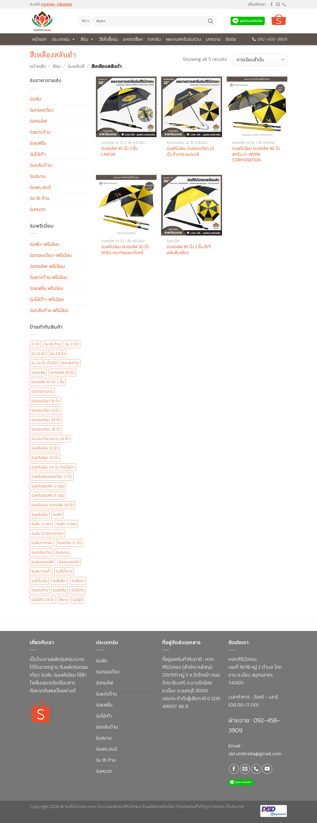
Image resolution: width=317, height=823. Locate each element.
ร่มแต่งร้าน (40, 132)
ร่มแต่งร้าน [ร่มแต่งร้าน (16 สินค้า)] (39, 590)
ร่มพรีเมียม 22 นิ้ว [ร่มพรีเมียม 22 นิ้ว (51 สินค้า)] (44, 448)
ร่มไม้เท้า (38, 154)
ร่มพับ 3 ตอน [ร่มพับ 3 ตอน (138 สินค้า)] (66, 524)
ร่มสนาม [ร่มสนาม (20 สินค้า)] (62, 552)
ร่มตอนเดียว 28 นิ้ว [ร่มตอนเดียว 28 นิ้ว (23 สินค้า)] (46, 429)
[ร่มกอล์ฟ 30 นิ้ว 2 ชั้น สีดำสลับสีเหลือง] (191, 205)
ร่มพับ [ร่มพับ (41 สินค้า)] (57, 514)
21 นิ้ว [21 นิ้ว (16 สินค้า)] (35, 344)
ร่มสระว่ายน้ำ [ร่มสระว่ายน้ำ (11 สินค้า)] (41, 571)
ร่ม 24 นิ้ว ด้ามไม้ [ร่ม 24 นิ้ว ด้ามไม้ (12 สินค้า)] (44, 363)
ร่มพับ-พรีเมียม (44, 244)
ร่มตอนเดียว (41, 110)
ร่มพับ (35, 99)
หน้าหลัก (38, 66)
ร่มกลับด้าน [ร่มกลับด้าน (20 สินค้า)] (70, 363)
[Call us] (284, 4)
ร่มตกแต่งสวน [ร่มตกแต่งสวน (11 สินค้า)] (42, 391)
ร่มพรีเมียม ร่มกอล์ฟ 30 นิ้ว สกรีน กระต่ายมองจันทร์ (125, 249)
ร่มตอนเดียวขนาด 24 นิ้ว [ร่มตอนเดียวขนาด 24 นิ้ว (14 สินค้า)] (50, 439)
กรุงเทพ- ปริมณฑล (56, 4)
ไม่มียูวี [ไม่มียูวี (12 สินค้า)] (77, 599)
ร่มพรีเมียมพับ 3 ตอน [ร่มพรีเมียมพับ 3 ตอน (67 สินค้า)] (47, 495)
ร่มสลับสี (75, 66)
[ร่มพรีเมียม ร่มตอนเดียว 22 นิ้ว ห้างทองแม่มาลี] (191, 107)
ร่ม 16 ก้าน (39, 198)
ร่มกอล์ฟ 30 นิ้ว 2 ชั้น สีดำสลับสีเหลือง (189, 249)
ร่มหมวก (37, 209)
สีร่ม (87, 39)
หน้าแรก (39, 39)
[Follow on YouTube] (267, 769)
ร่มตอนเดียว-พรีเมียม (51, 255)
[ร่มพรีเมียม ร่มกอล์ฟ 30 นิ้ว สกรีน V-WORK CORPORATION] (257, 107)
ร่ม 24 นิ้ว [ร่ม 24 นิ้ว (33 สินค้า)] (57, 353)
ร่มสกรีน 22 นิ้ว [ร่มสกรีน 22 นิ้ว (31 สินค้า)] (69, 543)
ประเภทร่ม (64, 39)
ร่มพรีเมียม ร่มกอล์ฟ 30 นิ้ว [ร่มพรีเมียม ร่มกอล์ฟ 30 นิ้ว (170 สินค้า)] (52, 505)
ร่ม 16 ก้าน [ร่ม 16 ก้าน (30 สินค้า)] (52, 344)
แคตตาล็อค (133, 39)
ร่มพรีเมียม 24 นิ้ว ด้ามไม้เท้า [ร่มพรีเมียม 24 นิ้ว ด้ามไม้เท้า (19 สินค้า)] (53, 467)
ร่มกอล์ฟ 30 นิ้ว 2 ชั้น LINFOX (119, 151)
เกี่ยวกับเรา (257, 4)
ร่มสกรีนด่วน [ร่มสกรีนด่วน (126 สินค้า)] (41, 552)
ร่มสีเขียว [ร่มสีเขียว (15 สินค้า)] (59, 581)
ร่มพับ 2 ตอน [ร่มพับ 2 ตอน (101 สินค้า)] (41, 524)
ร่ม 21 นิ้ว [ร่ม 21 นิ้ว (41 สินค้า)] (72, 344)
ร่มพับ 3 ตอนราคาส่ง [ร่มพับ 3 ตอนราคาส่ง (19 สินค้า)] (47, 533)
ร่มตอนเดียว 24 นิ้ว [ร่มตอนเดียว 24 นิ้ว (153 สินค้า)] (46, 420)
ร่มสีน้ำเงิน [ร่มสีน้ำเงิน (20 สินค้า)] (39, 581)
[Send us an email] (278, 4)
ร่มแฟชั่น (38, 143)
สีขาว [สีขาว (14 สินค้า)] (63, 599)
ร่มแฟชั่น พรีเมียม (46, 288)
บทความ (213, 39)
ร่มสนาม (37, 176)
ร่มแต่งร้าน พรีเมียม (48, 277)
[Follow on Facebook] (272, 4)
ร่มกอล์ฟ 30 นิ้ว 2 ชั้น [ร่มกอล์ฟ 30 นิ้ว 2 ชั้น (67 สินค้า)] (47, 382)
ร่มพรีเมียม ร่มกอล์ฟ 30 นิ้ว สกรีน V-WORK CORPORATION (256, 154)
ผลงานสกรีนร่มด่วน (183, 39)
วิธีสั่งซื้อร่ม (108, 39)
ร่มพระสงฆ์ (40, 187)
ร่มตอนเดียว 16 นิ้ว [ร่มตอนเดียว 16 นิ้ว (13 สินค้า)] (45, 401)
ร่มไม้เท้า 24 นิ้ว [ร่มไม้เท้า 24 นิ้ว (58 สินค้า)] (42, 599)
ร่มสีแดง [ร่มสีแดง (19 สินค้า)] (78, 581)
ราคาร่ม (154, 39)
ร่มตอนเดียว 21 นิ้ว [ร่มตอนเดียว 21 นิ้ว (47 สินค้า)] (45, 410)
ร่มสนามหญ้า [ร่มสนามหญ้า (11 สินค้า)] (69, 562)
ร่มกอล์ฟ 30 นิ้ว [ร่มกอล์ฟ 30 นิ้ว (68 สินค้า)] (62, 372)
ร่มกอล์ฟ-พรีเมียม (47, 266)
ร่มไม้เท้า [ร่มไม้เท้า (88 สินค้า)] (77, 590)
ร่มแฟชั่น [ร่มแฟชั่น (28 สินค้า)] (59, 590)
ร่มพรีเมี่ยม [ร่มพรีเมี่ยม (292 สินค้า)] (39, 514)
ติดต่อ (230, 39)
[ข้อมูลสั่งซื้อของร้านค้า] (260, 60)
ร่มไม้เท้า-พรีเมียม (47, 299)
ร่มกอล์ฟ (38, 121)
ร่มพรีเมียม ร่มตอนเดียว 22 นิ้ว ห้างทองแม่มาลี (190, 151)
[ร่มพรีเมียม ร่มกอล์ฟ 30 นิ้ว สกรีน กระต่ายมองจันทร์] (126, 205)
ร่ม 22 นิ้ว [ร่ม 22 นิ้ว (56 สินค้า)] (38, 353)
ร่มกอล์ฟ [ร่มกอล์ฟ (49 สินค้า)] (38, 372)
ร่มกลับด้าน (41, 165)
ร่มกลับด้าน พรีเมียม (49, 310)
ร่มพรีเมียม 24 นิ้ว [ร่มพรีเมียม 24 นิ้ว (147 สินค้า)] (45, 457)
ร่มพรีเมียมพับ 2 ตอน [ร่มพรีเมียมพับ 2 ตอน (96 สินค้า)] (47, 486)
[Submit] (210, 21)
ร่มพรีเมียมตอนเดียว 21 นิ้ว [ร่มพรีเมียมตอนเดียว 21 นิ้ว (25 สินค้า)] (51, 476)
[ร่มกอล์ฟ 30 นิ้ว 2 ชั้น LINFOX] (126, 107)
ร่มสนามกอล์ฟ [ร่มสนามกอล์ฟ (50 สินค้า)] (42, 562)
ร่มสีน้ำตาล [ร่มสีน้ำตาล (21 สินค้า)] (64, 571)
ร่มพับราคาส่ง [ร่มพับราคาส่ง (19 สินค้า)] (42, 543)
